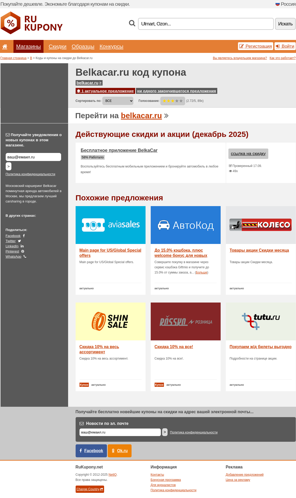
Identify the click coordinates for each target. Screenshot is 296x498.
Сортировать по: (89, 101)
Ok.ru (122, 450)
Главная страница (14, 58)
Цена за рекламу (238, 480)
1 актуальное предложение (105, 91)
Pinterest (12, 251)
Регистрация (255, 46)
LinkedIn (12, 246)
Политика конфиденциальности (30, 174)
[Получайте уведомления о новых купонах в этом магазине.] (33, 157)
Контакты (157, 474)
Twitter (11, 241)
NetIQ (113, 474)
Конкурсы (111, 46)
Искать (285, 23)
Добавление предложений (245, 474)
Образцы (83, 46)
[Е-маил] (120, 432)
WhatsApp (13, 256)
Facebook (13, 236)
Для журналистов (163, 485)
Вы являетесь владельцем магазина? (240, 58)
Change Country (90, 489)
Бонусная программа (166, 480)
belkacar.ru (89, 83)
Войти (285, 46)
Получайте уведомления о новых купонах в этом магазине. (34, 139)
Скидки (58, 46)
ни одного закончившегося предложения (176, 91)
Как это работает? (283, 58)
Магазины (28, 46)
